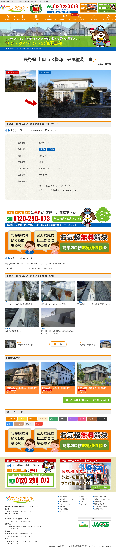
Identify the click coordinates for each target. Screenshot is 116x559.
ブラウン (91, 419)
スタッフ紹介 (64, 509)
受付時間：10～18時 (29, 481)
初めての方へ (21, 19)
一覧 (60, 344)
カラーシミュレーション (101, 506)
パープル (72, 419)
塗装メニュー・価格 (100, 496)
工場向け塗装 (98, 509)
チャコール (11, 419)
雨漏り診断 (97, 501)
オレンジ (32, 419)
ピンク (82, 419)
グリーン (53, 419)
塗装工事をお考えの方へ (67, 499)
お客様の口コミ (50, 19)
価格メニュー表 (65, 19)
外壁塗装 (43, 149)
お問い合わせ (84, 504)
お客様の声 (83, 499)
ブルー (9, 424)
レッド (38, 424)
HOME (7, 19)
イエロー (22, 419)
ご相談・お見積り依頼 (69, 218)
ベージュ (19, 424)
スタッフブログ (108, 19)
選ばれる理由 (64, 501)
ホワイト (29, 424)
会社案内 (36, 19)
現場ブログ (83, 501)
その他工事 (50, 149)
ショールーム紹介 (79, 19)
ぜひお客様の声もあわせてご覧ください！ (89, 400)
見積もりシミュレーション (102, 499)
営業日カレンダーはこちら (65, 9)
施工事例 (94, 19)
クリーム (43, 419)
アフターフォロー (65, 511)
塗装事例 (83, 496)
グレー (62, 419)
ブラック (102, 419)
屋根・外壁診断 (99, 504)
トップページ (64, 496)
